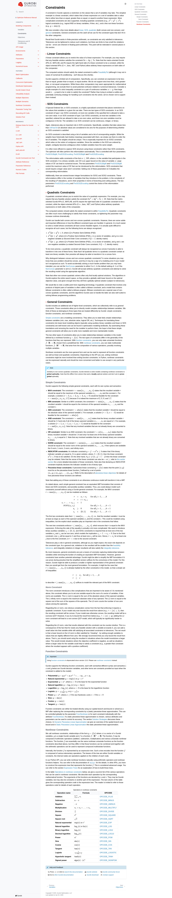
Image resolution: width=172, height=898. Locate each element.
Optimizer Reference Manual (26, 17)
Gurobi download (93, 875)
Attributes (19, 55)
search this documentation (73, 872)
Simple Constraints (142, 17)
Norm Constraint (143, 19)
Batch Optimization (22, 74)
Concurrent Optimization (24, 82)
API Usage (19, 47)
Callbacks (19, 78)
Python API (19, 146)
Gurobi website (92, 872)
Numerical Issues (22, 66)
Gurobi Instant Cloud (23, 90)
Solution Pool (20, 117)
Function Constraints (143, 22)
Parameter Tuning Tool (23, 109)
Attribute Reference (22, 162)
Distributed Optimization (24, 86)
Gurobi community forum (111, 872)
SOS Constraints (139, 9)
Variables (21, 30)
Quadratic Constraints (141, 12)
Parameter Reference (23, 166)
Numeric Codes (21, 169)
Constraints (22, 33)
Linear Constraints (140, 7)
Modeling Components (23, 26)
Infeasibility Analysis (23, 94)
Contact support (108, 875)
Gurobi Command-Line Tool (25, 158)
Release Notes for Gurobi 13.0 (24, 126)
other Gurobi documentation (64, 875)
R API (18, 154)
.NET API (19, 142)
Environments (20, 51)
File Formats (20, 173)
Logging (18, 62)
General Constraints (140, 14)
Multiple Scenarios (22, 101)
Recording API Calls (23, 113)
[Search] (27, 12)
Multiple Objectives (22, 98)
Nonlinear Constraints (23, 105)
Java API (19, 139)
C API (18, 131)
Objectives (21, 37)
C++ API (19, 135)
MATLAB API (20, 150)
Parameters (20, 58)
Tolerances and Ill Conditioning (24, 42)
